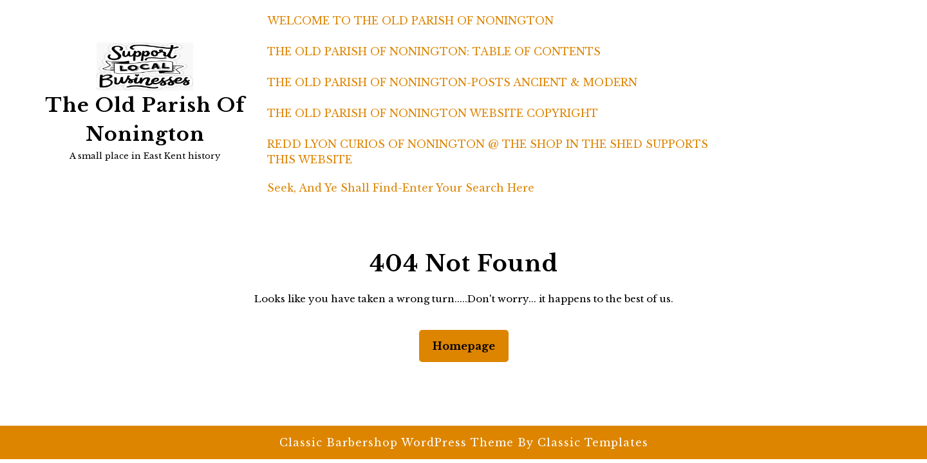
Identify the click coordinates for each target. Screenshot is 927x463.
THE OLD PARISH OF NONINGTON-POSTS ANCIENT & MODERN (452, 82)
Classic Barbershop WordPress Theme (398, 442)
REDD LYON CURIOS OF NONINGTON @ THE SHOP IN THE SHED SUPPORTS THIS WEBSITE (487, 152)
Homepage (469, 345)
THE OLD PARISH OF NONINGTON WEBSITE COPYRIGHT (432, 113)
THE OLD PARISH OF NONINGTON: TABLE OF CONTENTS (434, 51)
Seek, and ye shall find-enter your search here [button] (400, 187)
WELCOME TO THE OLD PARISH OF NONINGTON (410, 20)
